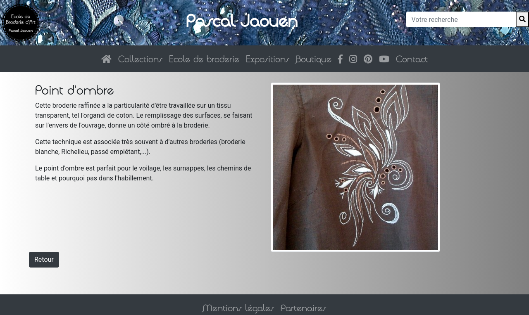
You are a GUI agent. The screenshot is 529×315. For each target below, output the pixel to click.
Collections (140, 58)
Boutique (313, 58)
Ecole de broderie (204, 58)
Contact (412, 58)
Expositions (267, 58)
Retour (44, 259)
